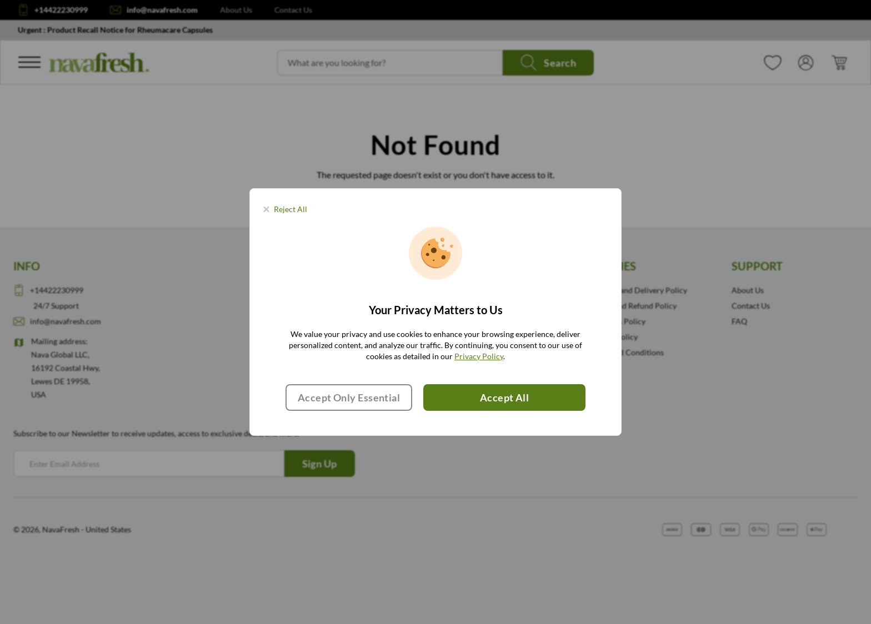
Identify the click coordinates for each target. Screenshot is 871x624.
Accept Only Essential (349, 397)
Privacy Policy (478, 356)
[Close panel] (285, 209)
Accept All (504, 397)
